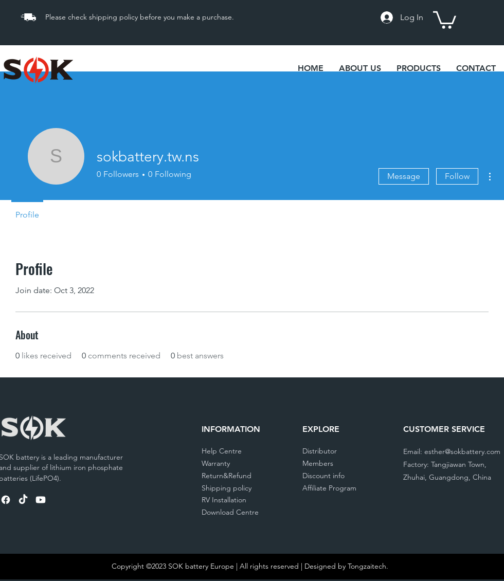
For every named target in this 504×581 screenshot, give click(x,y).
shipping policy (114, 17)
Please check (67, 17)
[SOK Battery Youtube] (40, 499)
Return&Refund (226, 475)
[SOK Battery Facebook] (5, 499)
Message (403, 176)
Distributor (319, 451)
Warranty (216, 463)
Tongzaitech (367, 566)
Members (317, 463)
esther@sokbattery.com (462, 451)
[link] (444, 19)
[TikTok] (23, 499)
